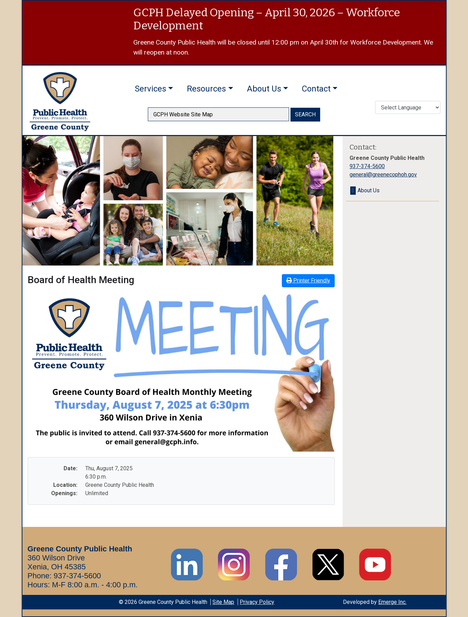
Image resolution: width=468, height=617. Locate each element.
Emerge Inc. (392, 602)
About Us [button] (264, 89)
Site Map (223, 602)
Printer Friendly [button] (308, 280)
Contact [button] (316, 89)
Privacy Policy (257, 602)
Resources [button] (206, 89)
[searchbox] (218, 114)
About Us (368, 190)
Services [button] (150, 89)
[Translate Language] (407, 107)
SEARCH (305, 114)
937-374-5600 (367, 166)
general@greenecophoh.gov (383, 174)
